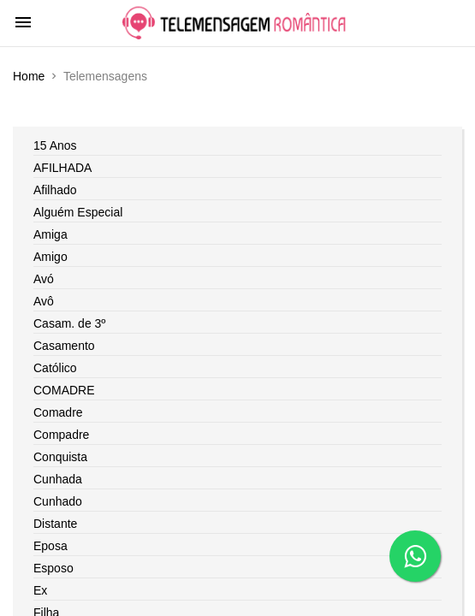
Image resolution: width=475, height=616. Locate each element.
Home (29, 76)
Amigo (50, 257)
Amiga (50, 234)
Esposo (53, 568)
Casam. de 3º (69, 323)
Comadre (58, 412)
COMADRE (64, 390)
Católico (55, 368)
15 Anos (55, 145)
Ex (40, 590)
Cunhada (57, 479)
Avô (43, 301)
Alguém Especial (77, 212)
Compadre (61, 434)
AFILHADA (62, 168)
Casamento (64, 345)
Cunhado (57, 501)
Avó (43, 279)
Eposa (50, 546)
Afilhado (55, 190)
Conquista (60, 457)
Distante (55, 523)
